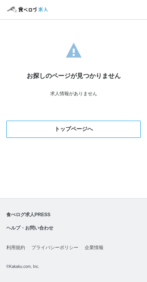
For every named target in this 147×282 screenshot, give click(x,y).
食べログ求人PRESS (28, 214)
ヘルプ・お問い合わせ (29, 228)
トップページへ (73, 129)
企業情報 (94, 247)
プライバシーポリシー (54, 247)
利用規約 (15, 247)
